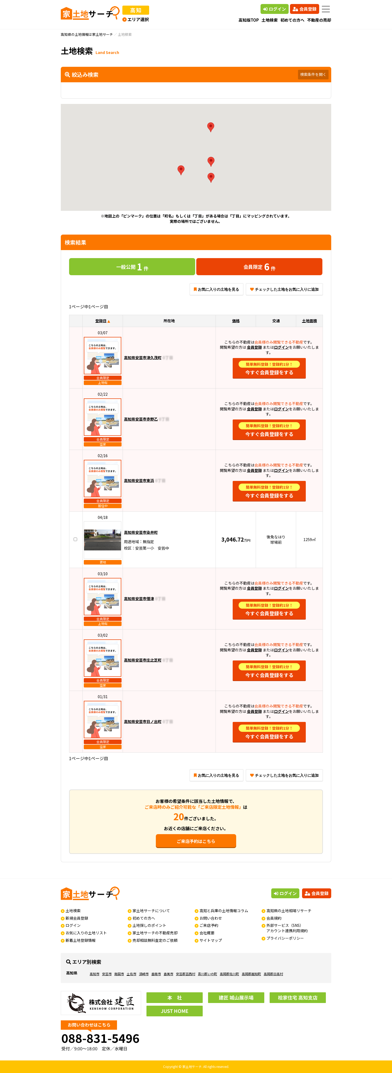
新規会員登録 (77, 918)
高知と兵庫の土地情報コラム (223, 910)
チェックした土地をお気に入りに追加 (284, 289)
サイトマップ (210, 940)
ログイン (274, 9)
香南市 (156, 973)
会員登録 (304, 9)
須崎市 (144, 973)
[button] (181, 170)
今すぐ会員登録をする (269, 368)
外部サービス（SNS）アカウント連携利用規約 (287, 928)
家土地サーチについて (151, 910)
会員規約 (273, 918)
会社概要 (206, 932)
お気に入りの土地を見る (216, 289)
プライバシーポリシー (285, 938)
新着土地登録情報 (81, 940)
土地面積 (309, 320)
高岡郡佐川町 (229, 973)
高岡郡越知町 (251, 973)
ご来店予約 (208, 925)
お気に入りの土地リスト (86, 932)
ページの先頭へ (380, 1061)
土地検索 (270, 20)
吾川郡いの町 (207, 973)
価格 (236, 320)
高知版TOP (249, 20)
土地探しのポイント (149, 925)
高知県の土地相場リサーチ (288, 910)
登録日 (101, 320)
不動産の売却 (319, 20)
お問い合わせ (210, 918)
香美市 (168, 973)
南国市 (119, 973)
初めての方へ (292, 20)
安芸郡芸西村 (185, 973)
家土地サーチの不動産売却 (155, 932)
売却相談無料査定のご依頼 (155, 940)
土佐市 (131, 973)
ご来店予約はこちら (196, 841)
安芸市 (107, 973)
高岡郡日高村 (273, 973)
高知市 (94, 973)
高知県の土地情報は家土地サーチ (87, 34)
